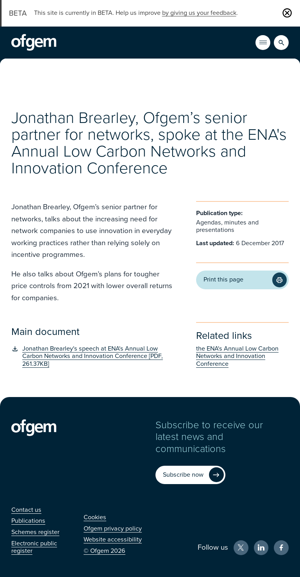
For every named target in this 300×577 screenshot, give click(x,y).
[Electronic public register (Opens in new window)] (34, 547)
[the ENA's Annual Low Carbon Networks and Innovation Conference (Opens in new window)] (242, 356)
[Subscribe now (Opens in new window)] (190, 475)
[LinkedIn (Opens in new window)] (261, 547)
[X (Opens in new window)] (241, 547)
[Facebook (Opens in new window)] (281, 547)
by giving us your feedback (199, 13)
